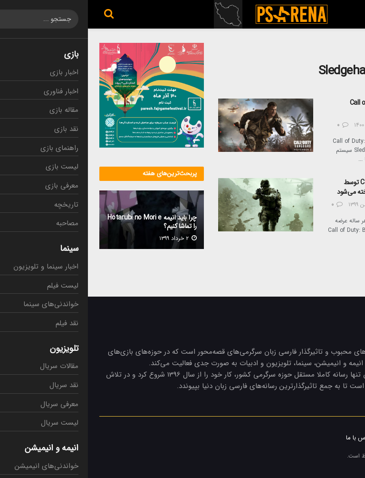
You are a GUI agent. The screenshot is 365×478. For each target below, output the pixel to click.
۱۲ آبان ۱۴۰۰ (284, 124)
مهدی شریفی (322, 204)
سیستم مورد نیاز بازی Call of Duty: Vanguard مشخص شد (308, 108)
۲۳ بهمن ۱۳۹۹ (280, 204)
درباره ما (343, 438)
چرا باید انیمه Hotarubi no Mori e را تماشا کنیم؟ (64, 221)
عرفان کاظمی (323, 124)
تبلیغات (309, 438)
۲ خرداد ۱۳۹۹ (90, 238)
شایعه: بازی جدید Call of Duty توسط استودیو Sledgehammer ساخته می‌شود (301, 187)
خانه (349, 48)
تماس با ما (271, 438)
